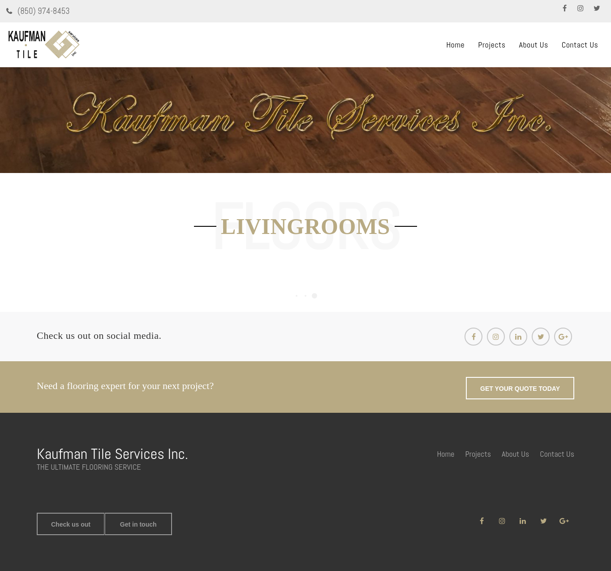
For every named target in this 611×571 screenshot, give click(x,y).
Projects (491, 44)
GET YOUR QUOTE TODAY (520, 388)
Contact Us (580, 44)
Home (455, 44)
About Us (533, 44)
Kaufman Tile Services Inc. (112, 453)
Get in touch (138, 524)
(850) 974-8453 (43, 11)
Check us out (70, 524)
